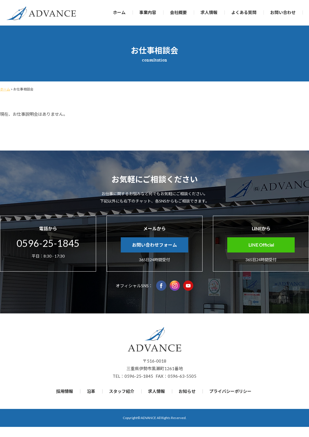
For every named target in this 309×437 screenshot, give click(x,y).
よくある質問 (243, 12)
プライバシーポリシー (230, 391)
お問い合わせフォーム (154, 244)
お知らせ (187, 391)
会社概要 (178, 12)
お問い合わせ (283, 12)
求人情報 (209, 12)
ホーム (119, 12)
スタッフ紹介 (121, 391)
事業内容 (147, 12)
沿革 (91, 391)
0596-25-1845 (48, 243)
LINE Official (261, 244)
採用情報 (64, 391)
